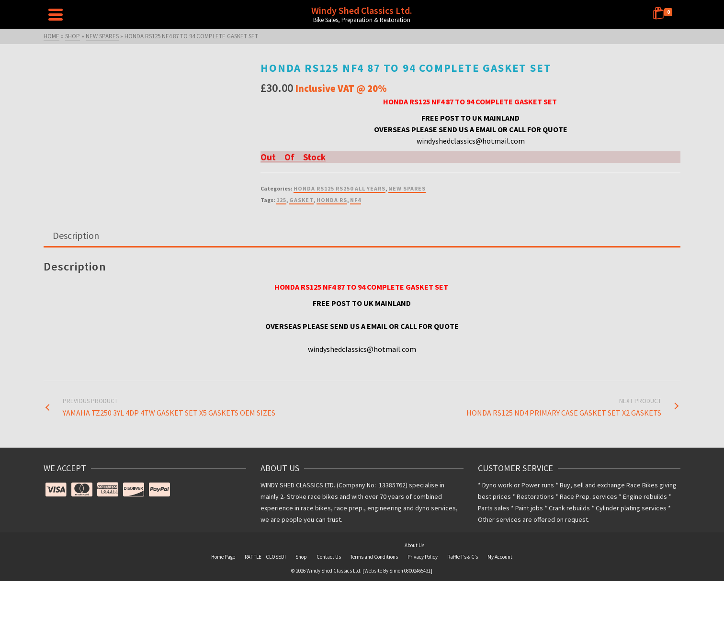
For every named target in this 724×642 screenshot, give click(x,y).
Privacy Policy (422, 556)
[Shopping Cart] (664, 14)
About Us (414, 545)
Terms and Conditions (374, 556)
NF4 (355, 199)
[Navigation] (56, 14)
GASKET (301, 199)
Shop (301, 556)
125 (281, 199)
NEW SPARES (407, 188)
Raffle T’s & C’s (462, 556)
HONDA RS (332, 199)
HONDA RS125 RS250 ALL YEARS (339, 188)
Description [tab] (76, 235)
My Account (499, 556)
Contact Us (329, 556)
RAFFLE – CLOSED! (265, 556)
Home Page (223, 556)
